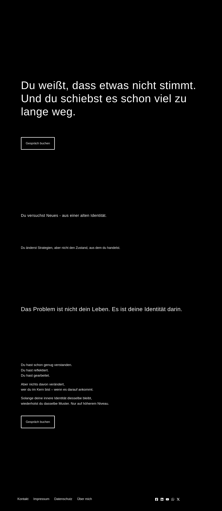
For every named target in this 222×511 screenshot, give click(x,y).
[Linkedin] (162, 499)
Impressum (42, 499)
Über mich (82, 499)
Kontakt (25, 499)
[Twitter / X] (178, 499)
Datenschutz (62, 499)
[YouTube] (167, 499)
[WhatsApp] (172, 499)
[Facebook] (156, 499)
